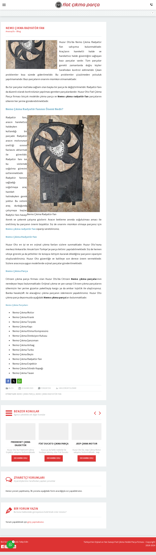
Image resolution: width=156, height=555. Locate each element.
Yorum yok (46, 388)
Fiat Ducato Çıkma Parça (53, 444)
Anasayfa (10, 31)
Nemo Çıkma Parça (26, 394)
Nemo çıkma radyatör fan (48, 394)
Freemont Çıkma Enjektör (20, 444)
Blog (19, 31)
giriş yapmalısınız (35, 522)
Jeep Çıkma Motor (86, 444)
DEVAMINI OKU (20, 458)
